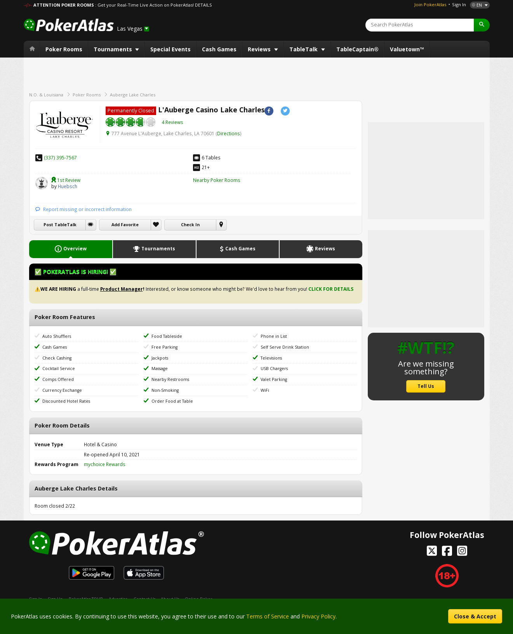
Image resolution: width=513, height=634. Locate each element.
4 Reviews (172, 122)
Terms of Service (267, 616)
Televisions (271, 358)
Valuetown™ (407, 49)
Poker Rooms (63, 49)
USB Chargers (274, 368)
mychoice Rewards (104, 464)
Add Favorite (125, 224)
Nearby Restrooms (170, 379)
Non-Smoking (165, 390)
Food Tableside (166, 336)
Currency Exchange (62, 390)
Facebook (268, 111)
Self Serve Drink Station (285, 347)
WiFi (265, 390)
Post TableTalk (60, 224)
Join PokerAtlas (430, 4)
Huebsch (41, 183)
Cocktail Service (58, 368)
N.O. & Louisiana (46, 95)
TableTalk (304, 49)
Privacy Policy (318, 616)
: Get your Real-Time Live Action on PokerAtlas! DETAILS (153, 5)
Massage (159, 368)
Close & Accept (475, 616)
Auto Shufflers (56, 336)
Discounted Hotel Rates (66, 401)
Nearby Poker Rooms (216, 180)
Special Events (170, 49)
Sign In (459, 4)
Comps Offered (58, 379)
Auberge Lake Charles (132, 95)
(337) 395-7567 (60, 157)
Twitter (285, 111)
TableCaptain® (357, 49)
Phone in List (274, 336)
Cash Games (219, 49)
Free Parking (164, 347)
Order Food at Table (172, 401)
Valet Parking (274, 379)
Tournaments (114, 49)
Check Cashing (56, 358)
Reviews (260, 49)
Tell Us (425, 386)
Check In (190, 224)
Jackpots (159, 358)
